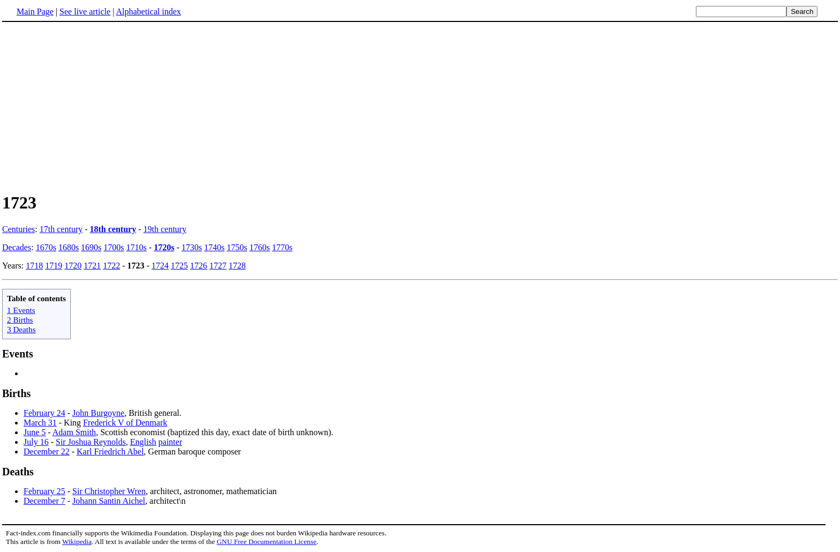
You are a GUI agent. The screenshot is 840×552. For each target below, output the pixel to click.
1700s (113, 247)
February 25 (44, 491)
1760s (259, 247)
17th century (61, 229)
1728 (237, 265)
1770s (282, 247)
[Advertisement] (92, 107)
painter (170, 441)
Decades (16, 247)
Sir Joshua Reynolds (91, 441)
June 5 (35, 432)
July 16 (36, 441)
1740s (214, 247)
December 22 (47, 451)
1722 (111, 265)
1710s (136, 247)
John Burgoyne (98, 412)
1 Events (21, 310)
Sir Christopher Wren (109, 491)
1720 (72, 265)
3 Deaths (21, 329)
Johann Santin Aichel (108, 500)
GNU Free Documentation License (266, 542)
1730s (192, 247)
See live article (84, 11)
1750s (237, 247)
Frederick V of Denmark (125, 422)
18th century (113, 229)
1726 (198, 265)
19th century (165, 229)
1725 (179, 265)
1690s (91, 247)
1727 (218, 265)
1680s (68, 247)
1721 (92, 265)
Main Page (35, 11)
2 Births (20, 319)
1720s (164, 247)
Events (17, 354)
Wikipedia (77, 542)
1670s (46, 247)
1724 (160, 265)
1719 (53, 265)
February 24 (44, 412)
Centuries (18, 229)
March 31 (40, 422)
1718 (34, 265)
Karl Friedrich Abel (110, 451)
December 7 (44, 500)
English (143, 441)
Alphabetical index (148, 11)
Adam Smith (74, 432)
